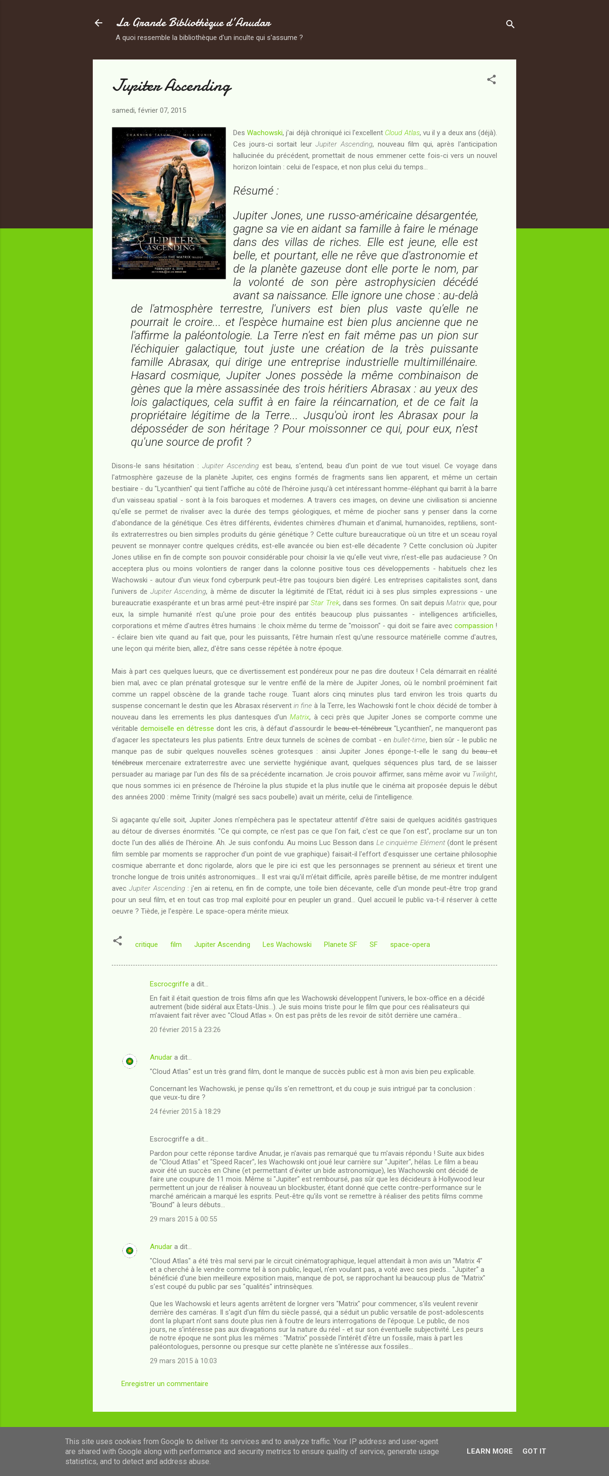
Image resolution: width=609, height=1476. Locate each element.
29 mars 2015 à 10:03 (183, 1361)
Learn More (490, 1451)
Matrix (299, 717)
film (176, 944)
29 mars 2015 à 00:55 (183, 1219)
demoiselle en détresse (177, 728)
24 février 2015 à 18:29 (185, 1111)
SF (374, 944)
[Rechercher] (510, 25)
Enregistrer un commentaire (164, 1383)
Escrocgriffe (169, 984)
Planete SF (340, 944)
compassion (473, 625)
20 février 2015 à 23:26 (185, 1029)
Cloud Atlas (402, 132)
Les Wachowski (287, 944)
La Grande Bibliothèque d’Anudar (193, 22)
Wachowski (265, 132)
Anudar (161, 1057)
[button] (491, 81)
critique (146, 944)
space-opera (410, 944)
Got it (534, 1451)
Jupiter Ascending (222, 944)
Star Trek (325, 603)
